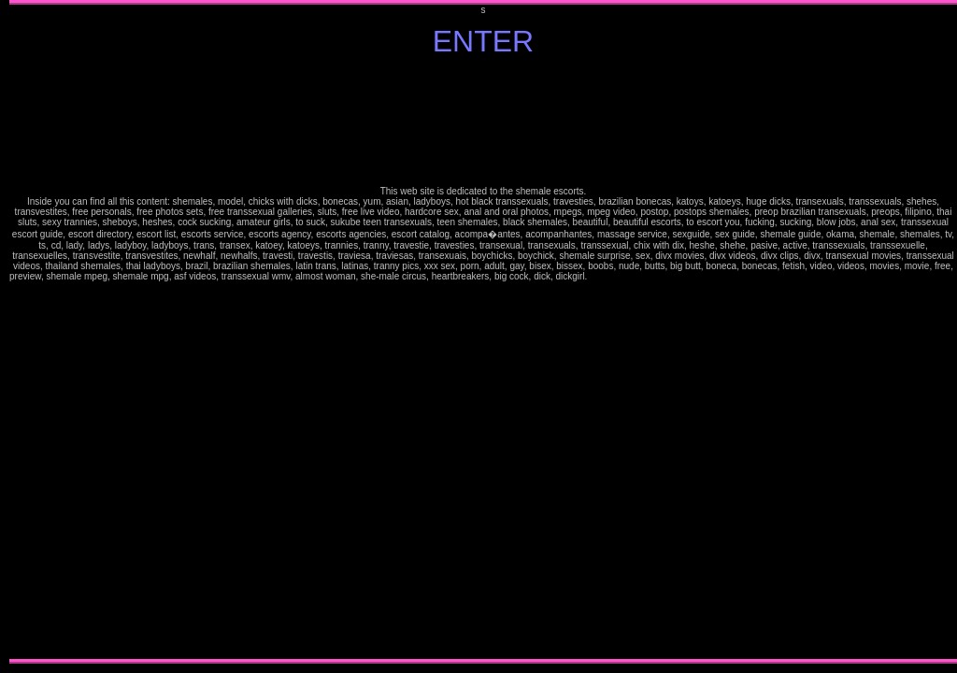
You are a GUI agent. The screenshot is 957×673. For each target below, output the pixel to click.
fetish (551, 289)
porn (434, 289)
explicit (429, 289)
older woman (563, 289)
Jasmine (380, 289)
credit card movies (289, 299)
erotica (460, 289)
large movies (253, 299)
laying (671, 289)
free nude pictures (447, 289)
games (322, 289)
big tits (16, 289)
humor (308, 289)
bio (202, 289)
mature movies (133, 289)
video (423, 289)
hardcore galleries (229, 289)
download (280, 299)
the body (650, 289)
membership (314, 299)
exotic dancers (475, 289)
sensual (165, 289)
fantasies (487, 289)
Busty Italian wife (597, 289)
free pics (374, 289)
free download (273, 299)
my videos (197, 289)
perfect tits (629, 289)
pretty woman (95, 289)
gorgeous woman (663, 289)
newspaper (694, 289)
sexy (171, 289)
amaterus (834, 289)
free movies (261, 299)
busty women (765, 289)
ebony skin (865, 289)
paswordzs (721, 289)
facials (481, 289)
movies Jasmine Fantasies (744, 289)
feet (492, 289)
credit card (306, 299)
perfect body (644, 289)
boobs (408, 289)
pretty (102, 289)
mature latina (847, 289)
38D (759, 289)
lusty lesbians (219, 289)
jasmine (74, 289)
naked (400, 289)
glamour (150, 289)
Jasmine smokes (783, 289)
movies (589, 289)
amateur (439, 289)
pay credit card (298, 299)
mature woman (114, 289)
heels (812, 289)
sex (392, 289)
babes (207, 289)
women (510, 289)
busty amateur (41, 289)
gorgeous (505, 289)
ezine (293, 289)
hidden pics (654, 289)
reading (687, 289)
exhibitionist (466, 289)
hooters (529, 289)
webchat (342, 289)
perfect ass (636, 289)
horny (535, 289)
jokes (304, 289)
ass (420, 289)
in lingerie (681, 289)
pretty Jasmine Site (25, 289)
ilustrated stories (250, 289)
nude (395, 289)
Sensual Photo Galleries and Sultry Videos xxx (355, 289)
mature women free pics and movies (62, 289)
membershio (714, 289)
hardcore (237, 289)
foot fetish (498, 289)
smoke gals (799, 289)
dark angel (177, 289)
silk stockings (271, 289)
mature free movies (142, 289)
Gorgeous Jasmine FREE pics (579, 289)
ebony (859, 289)
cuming (559, 299)
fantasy (386, 289)
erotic (283, 289)
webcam (335, 289)
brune (853, 289)
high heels (523, 289)
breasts (414, 289)
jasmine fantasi (82, 289)
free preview (33, 289)
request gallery (190, 289)
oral (569, 289)
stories (243, 289)
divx (267, 299)
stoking (278, 289)
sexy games (315, 289)
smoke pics (792, 289)
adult (368, 289)
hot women (540, 289)
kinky (547, 289)
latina (11, 289)
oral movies (245, 299)
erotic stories (259, 289)
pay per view (329, 289)
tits (404, 289)
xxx (320, 299)
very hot (701, 289)
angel (182, 289)
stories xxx (894, 289)
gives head (566, 299)
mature (108, 289)
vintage (288, 289)
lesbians (213, 289)
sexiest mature (50, 289)
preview (734, 289)
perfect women (622, 289)
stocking (819, 289)
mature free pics (124, 289)
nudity (556, 289)
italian (89, 289)
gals (877, 289)
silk (264, 289)
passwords (727, 289)
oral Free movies (526, 299)
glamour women (158, 289)
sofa (676, 289)
